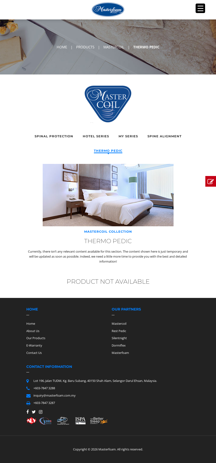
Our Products (35, 338)
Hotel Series (96, 136)
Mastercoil (119, 323)
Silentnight (119, 338)
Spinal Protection (54, 136)
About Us (32, 331)
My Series (128, 136)
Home (30, 323)
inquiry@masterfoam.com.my (54, 395)
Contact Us (34, 353)
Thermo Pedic (108, 151)
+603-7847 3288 (44, 388)
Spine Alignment (164, 136)
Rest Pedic (119, 331)
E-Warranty (34, 345)
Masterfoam (120, 353)
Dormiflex (119, 345)
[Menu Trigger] (200, 8)
